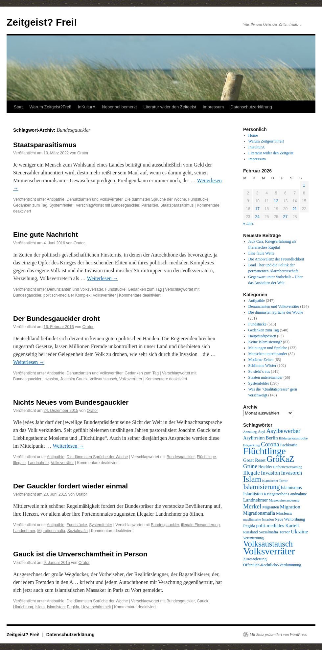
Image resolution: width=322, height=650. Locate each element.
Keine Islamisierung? (265, 342)
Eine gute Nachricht (45, 234)
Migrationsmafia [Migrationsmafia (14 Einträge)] (259, 513)
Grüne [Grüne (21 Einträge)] (250, 466)
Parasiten (150, 205)
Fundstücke (198, 199)
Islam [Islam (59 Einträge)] (252, 479)
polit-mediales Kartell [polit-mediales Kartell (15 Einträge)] (277, 525)
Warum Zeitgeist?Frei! (50, 106)
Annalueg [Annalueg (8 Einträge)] (250, 432)
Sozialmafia (77, 530)
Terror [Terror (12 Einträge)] (284, 531)
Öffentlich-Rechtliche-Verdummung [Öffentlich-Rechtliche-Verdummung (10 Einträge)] (272, 565)
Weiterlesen (102, 278)
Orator (82, 153)
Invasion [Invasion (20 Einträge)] (270, 473)
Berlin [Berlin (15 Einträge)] (271, 437)
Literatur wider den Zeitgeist (170, 106)
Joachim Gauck (73, 379)
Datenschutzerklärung (251, 106)
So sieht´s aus (259, 371)
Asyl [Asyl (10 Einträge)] (261, 431)
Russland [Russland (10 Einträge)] (250, 532)
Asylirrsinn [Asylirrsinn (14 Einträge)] (253, 437)
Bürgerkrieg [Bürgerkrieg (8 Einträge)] (251, 445)
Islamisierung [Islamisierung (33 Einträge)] (261, 486)
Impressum (213, 106)
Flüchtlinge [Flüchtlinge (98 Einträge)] (264, 451)
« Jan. (248, 223)
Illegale (19, 462)
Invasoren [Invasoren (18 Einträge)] (291, 473)
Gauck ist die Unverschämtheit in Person (80, 554)
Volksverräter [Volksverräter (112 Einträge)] (269, 551)
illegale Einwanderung (200, 525)
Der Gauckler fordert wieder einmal (70, 486)
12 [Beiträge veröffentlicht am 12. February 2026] (276, 201)
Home (253, 135)
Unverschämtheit (96, 607)
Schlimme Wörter (262, 365)
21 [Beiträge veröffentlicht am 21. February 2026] (294, 209)
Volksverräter (104, 295)
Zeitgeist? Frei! (42, 22)
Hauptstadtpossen (262, 336)
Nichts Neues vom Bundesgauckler (70, 402)
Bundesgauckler (125, 205)
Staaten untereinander (265, 377)
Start (18, 106)
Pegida (73, 607)
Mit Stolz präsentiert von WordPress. (279, 634)
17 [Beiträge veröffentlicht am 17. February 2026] (257, 209)
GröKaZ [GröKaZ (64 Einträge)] (280, 458)
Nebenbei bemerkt (119, 106)
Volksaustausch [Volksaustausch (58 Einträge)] (268, 543)
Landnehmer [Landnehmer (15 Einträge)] (255, 500)
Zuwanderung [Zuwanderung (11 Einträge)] (254, 559)
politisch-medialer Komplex (66, 295)
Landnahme (38, 462)
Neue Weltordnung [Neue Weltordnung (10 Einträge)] (290, 519)
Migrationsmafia (51, 530)
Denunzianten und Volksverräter (95, 199)
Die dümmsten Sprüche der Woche (155, 199)
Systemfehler (61, 205)
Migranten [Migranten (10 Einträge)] (270, 507)
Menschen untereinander (267, 353)
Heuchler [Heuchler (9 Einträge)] (265, 467)
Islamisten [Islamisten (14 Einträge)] (253, 493)
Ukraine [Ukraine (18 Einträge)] (299, 532)
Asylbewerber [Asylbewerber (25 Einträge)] (283, 431)
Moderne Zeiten (261, 359)
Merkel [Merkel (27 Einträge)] (252, 506)
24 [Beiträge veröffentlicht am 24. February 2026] (257, 216)
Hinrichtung (23, 607)
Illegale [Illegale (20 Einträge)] (251, 473)
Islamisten (56, 607)
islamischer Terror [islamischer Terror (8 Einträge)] (275, 480)
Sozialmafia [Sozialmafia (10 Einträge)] (268, 532)
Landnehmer (24, 530)
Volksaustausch (103, 379)
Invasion (50, 379)
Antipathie (55, 199)
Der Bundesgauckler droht (56, 318)
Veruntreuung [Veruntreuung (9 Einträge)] (253, 538)
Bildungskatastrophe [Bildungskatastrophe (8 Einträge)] (293, 438)
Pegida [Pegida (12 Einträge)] (249, 525)
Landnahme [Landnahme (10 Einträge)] (297, 494)
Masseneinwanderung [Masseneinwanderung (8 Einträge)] (284, 500)
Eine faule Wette (261, 253)
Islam (40, 607)
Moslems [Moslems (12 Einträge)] (284, 513)
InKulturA (86, 106)
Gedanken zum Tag (30, 205)
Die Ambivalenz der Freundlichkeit (276, 259)
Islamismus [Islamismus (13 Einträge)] (291, 487)
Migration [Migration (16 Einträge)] (290, 506)
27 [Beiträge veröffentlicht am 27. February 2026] (285, 216)
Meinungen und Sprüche (267, 348)
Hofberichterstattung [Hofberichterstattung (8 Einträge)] (287, 467)
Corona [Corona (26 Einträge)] (270, 444)
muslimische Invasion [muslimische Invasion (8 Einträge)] (258, 519)
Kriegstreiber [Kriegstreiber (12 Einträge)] (275, 493)
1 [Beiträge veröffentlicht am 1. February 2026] (304, 185)
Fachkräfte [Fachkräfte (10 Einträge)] (288, 445)
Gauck (202, 601)
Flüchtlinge (206, 457)
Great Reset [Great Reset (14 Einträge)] (254, 460)
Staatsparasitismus (45, 144)
